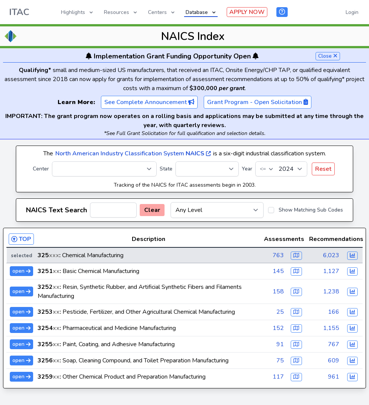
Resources (121, 12)
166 (333, 312)
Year (247, 168)
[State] (207, 168)
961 (333, 377)
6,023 (331, 255)
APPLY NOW (247, 12)
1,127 (331, 271)
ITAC (19, 12)
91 (280, 344)
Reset (323, 169)
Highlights (77, 12)
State (166, 168)
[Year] (281, 168)
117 (278, 377)
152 (278, 328)
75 (280, 360)
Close (327, 56)
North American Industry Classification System (133, 153)
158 (278, 291)
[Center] (104, 168)
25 (280, 312)
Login (352, 12)
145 (278, 271)
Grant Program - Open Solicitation (257, 102)
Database (201, 12)
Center (41, 168)
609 (333, 360)
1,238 (331, 291)
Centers (162, 12)
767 (333, 344)
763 (278, 255)
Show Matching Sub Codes (311, 209)
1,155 (331, 328)
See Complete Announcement (149, 102)
